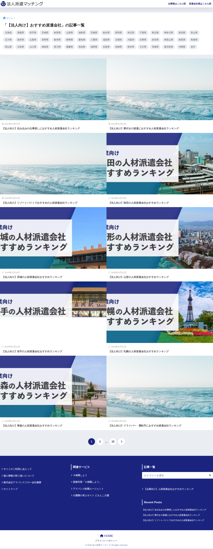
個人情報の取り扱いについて (18, 476)
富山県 (194, 32)
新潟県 (182, 32)
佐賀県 (106, 47)
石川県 (8, 40)
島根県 (194, 40)
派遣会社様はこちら (200, 3)
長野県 (45, 40)
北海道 (8, 32)
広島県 (20, 47)
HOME (106, 536)
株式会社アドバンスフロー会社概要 (22, 483)
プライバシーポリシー (106, 541)
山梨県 (33, 40)
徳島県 (45, 47)
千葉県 (143, 32)
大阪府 (131, 40)
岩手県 (33, 32)
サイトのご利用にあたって (17, 470)
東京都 (155, 32)
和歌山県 (168, 40)
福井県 (20, 40)
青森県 (20, 32)
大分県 (143, 47)
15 (113, 442)
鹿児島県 (168, 47)
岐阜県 (57, 40)
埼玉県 (131, 32)
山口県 (33, 47)
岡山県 (8, 47)
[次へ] (121, 442)
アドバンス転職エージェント (88, 489)
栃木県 (106, 32)
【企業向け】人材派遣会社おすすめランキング (169, 490)
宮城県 (45, 32)
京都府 (118, 40)
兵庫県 (143, 40)
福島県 (82, 32)
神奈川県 (168, 32)
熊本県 (131, 47)
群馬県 (118, 32)
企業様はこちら (177, 3)
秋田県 (57, 32)
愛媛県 (69, 47)
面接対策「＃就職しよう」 (87, 482)
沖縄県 (182, 47)
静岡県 (69, 40)
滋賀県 (106, 40)
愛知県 (82, 40)
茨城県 (94, 32)
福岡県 (94, 47)
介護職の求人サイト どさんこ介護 (91, 496)
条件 (193, 47)
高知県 (82, 47)
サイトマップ (10, 490)
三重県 (94, 40)
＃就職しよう (80, 476)
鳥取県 (182, 40)
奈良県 (155, 40)
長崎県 (118, 47)
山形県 (69, 32)
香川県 (57, 47)
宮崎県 (155, 47)
